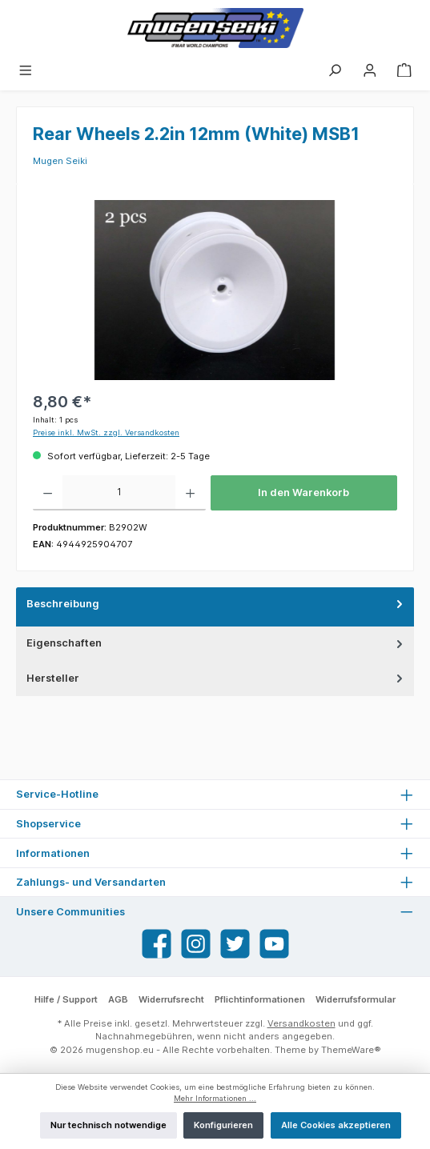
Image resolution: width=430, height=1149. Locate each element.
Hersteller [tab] (216, 678)
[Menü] (25, 69)
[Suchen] (334, 69)
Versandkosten (301, 1023)
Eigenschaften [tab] (216, 643)
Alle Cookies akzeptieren (336, 1125)
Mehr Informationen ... (215, 1098)
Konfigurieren (223, 1125)
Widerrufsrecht (171, 999)
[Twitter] (235, 944)
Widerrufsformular (355, 999)
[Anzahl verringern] (47, 492)
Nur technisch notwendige (108, 1125)
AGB (118, 999)
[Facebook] (157, 944)
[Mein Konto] (370, 69)
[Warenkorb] (404, 69)
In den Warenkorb (303, 492)
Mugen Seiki (60, 160)
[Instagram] (196, 944)
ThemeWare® (351, 1049)
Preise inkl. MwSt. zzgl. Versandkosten (106, 432)
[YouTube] (274, 944)
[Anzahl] (119, 492)
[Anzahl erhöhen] (190, 492)
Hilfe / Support (66, 999)
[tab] (215, 607)
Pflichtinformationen (260, 999)
